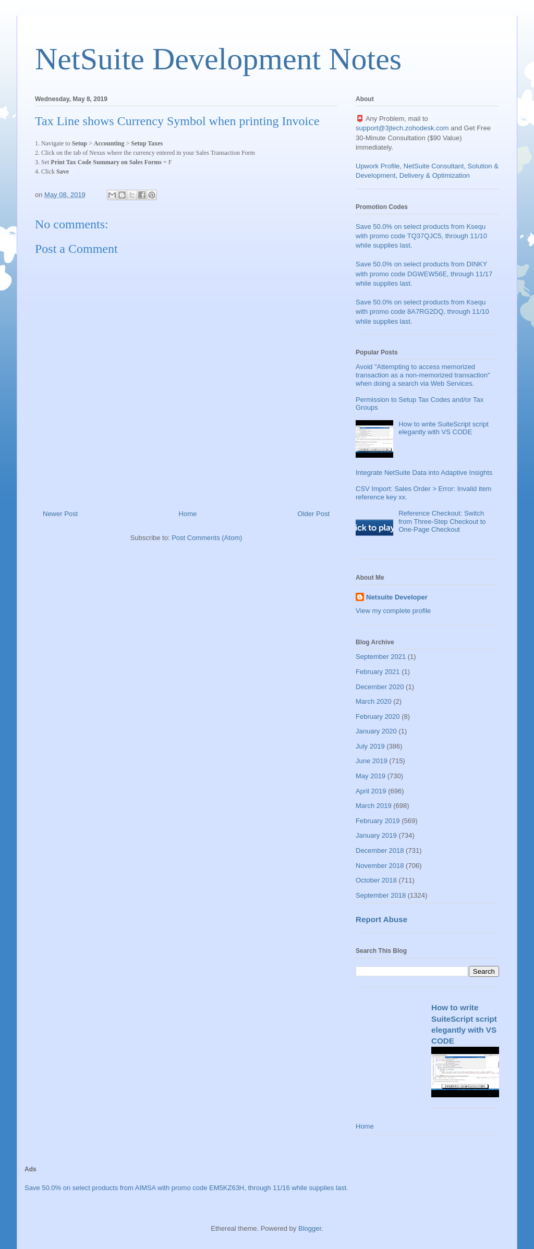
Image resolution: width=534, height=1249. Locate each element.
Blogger (309, 1228)
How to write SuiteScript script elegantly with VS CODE (443, 428)
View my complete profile (393, 611)
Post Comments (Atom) (207, 538)
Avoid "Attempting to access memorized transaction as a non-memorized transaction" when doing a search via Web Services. (423, 375)
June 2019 (371, 761)
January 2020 (376, 731)
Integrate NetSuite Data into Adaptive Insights (424, 472)
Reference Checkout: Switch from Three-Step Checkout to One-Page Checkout (442, 521)
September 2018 (381, 895)
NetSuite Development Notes (218, 59)
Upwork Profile (378, 166)
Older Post (314, 514)
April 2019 (371, 791)
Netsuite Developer (397, 597)
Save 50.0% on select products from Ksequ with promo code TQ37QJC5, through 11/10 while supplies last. (421, 236)
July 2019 (370, 746)
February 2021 (378, 672)
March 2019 (374, 806)
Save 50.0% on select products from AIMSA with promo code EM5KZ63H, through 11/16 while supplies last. (186, 1188)
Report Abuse (381, 919)
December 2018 (380, 850)
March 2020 (374, 701)
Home (188, 514)
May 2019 (370, 776)
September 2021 (381, 656)
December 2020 (380, 687)
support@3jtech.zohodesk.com (402, 128)
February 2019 (378, 821)
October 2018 (376, 880)
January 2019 (376, 835)
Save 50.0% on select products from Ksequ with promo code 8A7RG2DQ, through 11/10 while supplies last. (422, 311)
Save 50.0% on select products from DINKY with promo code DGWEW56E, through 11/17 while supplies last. (424, 273)
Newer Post (60, 514)
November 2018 (380, 866)
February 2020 (378, 716)
